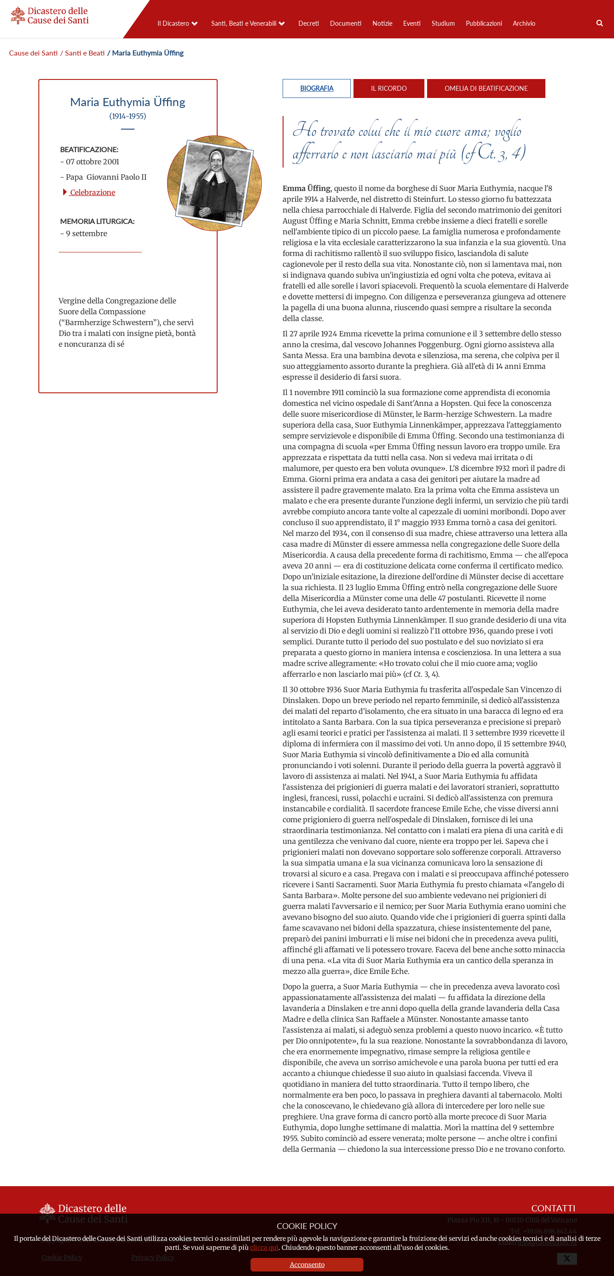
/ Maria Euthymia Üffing (145, 52)
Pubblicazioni (484, 23)
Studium (443, 23)
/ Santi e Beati (82, 52)
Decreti (308, 23)
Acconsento (307, 1265)
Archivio (524, 23)
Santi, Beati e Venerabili (243, 23)
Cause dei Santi (33, 52)
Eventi (412, 23)
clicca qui (264, 1247)
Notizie (382, 23)
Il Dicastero (173, 23)
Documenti (346, 23)
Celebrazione (88, 192)
